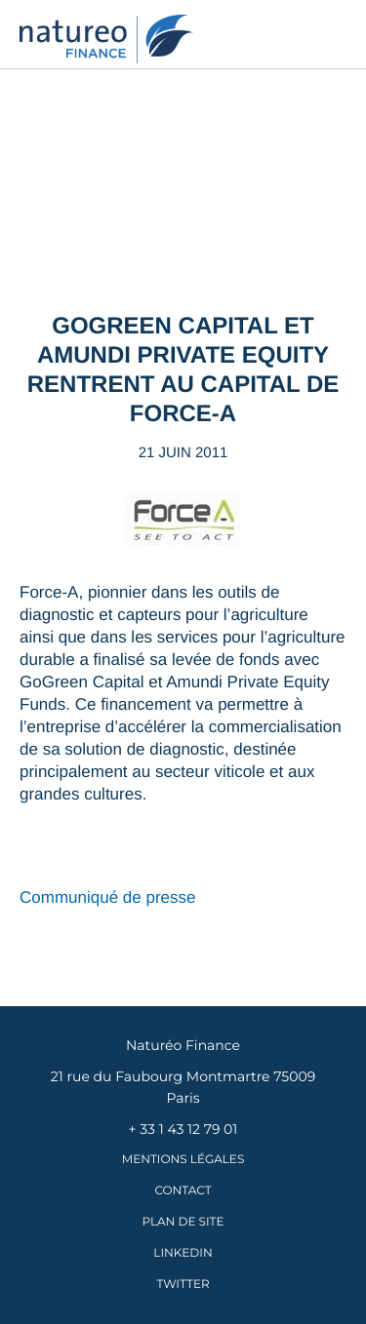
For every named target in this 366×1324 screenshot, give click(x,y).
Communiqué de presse (110, 897)
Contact (182, 1191)
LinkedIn (182, 1253)
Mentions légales (183, 1159)
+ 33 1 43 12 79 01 (183, 1129)
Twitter (182, 1284)
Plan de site (183, 1222)
